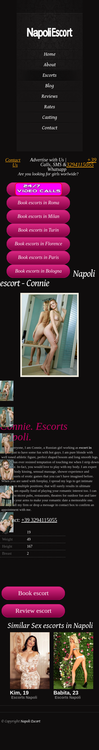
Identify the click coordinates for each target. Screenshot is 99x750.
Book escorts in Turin (38, 230)
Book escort (33, 593)
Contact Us (12, 162)
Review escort (33, 610)
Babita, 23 (66, 693)
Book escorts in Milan (38, 216)
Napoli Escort (30, 721)
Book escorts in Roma (38, 202)
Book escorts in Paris (38, 257)
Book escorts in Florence (38, 243)
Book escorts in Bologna (38, 271)
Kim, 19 (19, 693)
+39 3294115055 (81, 162)
